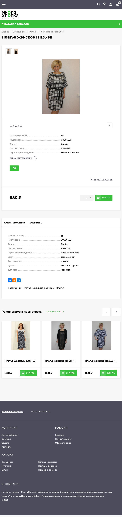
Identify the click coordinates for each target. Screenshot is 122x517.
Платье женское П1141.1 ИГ (60, 360)
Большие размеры (43, 288)
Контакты (6, 447)
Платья (32, 32)
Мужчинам (7, 466)
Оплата (5, 443)
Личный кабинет (63, 439)
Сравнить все (55, 312)
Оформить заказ (63, 443)
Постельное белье (47, 466)
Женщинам (18, 32)
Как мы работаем (10, 435)
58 (14, 168)
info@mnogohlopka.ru (12, 411)
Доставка (6, 439)
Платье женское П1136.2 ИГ (101, 360)
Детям (5, 470)
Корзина (59, 435)
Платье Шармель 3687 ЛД (20, 360)
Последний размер (47, 470)
